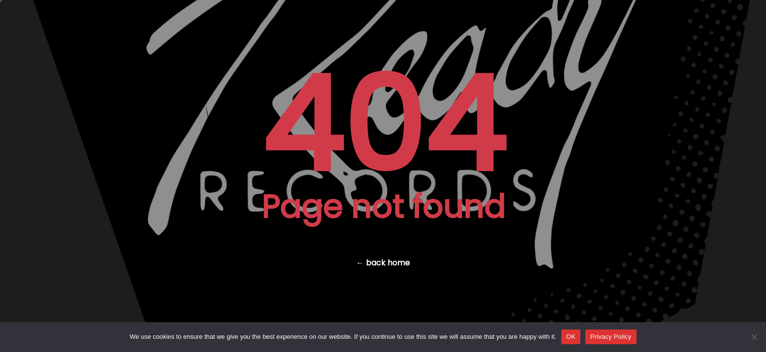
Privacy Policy (610, 336)
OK (570, 336)
